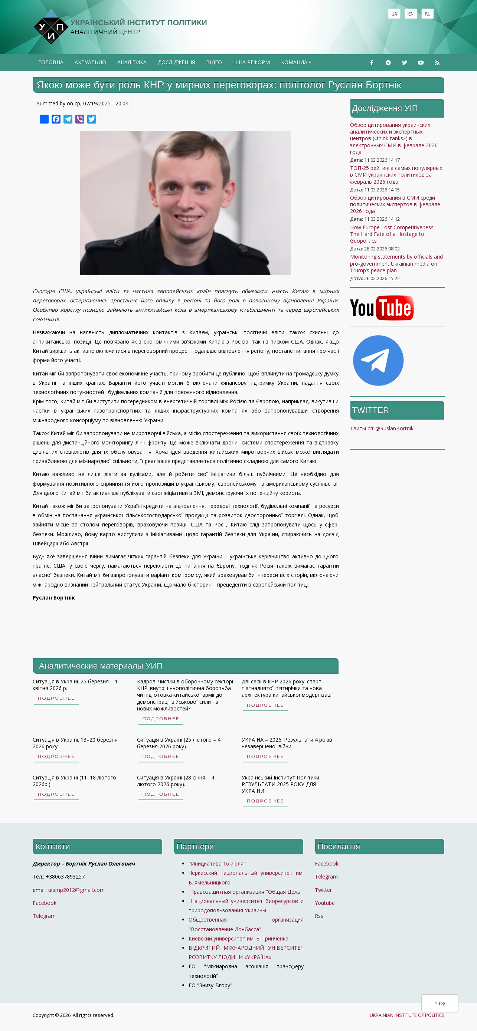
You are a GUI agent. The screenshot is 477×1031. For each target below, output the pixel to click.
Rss (319, 915)
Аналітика (132, 62)
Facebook (44, 902)
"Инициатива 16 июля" (217, 863)
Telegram (44, 915)
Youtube (325, 902)
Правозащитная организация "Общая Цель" (246, 891)
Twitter (323, 889)
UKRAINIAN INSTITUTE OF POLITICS (407, 1015)
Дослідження (176, 62)
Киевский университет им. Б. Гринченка (239, 938)
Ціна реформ (251, 62)
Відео (214, 62)
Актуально (90, 62)
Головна (50, 62)
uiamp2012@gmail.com (76, 889)
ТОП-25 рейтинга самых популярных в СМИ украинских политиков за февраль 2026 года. (396, 174)
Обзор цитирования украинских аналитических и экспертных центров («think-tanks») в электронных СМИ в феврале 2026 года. (394, 138)
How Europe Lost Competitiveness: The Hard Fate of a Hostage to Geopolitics (392, 234)
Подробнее (56, 698)
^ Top (440, 1003)
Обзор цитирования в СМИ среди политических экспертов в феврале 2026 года (395, 204)
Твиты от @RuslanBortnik (382, 428)
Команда (297, 64)
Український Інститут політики (139, 22)
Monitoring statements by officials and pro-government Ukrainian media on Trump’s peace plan (396, 263)
